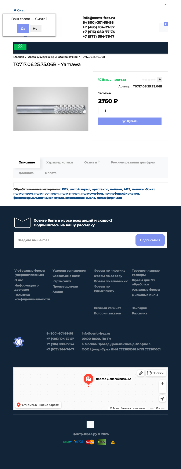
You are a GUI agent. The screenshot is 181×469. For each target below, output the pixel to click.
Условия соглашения (69, 271)
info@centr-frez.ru (98, 18)
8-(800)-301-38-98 (98, 23)
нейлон (116, 189)
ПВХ (65, 189)
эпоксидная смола (80, 198)
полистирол (23, 193)
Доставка (26, 173)
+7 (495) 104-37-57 (98, 27)
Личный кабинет (107, 308)
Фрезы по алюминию (111, 281)
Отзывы (91, 162)
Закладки (139, 308)
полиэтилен (70, 193)
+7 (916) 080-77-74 (98, 32)
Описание (27, 162)
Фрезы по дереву (108, 276)
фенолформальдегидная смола (38, 198)
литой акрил (80, 189)
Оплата (50, 173)
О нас (18, 280)
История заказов (107, 313)
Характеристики (59, 162)
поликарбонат (143, 189)
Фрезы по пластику (109, 271)
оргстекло (100, 189)
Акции (58, 292)
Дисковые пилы (145, 295)
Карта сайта (62, 281)
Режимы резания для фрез (133, 162)
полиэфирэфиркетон (122, 193)
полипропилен (46, 193)
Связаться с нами (66, 276)
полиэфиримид (109, 198)
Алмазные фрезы (146, 290)
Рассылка (139, 313)
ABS (127, 189)
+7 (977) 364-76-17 (98, 37)
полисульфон (92, 193)
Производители (65, 286)
